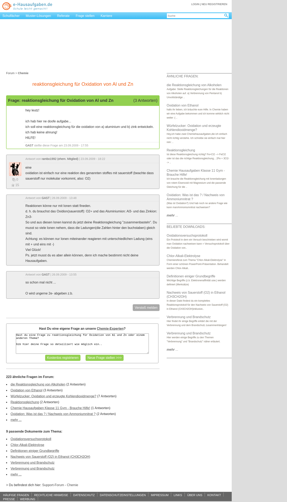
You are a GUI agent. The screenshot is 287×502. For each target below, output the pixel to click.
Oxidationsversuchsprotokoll (31, 439)
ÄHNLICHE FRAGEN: (182, 76)
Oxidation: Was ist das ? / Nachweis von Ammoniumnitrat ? (53, 414)
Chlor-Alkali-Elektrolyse (27, 445)
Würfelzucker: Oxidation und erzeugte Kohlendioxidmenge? (53, 396)
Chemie (72, 485)
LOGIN (195, 4)
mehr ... (16, 420)
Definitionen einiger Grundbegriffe (35, 451)
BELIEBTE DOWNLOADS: (186, 226)
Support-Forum (53, 485)
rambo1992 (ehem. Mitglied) (60, 158)
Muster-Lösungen (38, 16)
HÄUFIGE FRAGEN (16, 495)
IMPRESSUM (160, 495)
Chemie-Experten (110, 328)
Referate (63, 16)
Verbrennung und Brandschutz (32, 462)
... (172, 215)
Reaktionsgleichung (25, 402)
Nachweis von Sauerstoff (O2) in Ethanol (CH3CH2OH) (50, 456)
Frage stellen (85, 16)
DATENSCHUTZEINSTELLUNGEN (123, 495)
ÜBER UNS (194, 495)
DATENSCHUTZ (84, 495)
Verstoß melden (146, 307)
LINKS (178, 495)
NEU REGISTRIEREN (214, 4)
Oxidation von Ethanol (26, 390)
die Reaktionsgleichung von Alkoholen (38, 384)
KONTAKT (214, 495)
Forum (10, 73)
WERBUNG (27, 499)
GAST (29, 145)
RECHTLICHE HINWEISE (51, 495)
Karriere (106, 16)
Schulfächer (11, 16)
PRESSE (9, 499)
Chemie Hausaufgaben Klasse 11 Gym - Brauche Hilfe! (50, 408)
